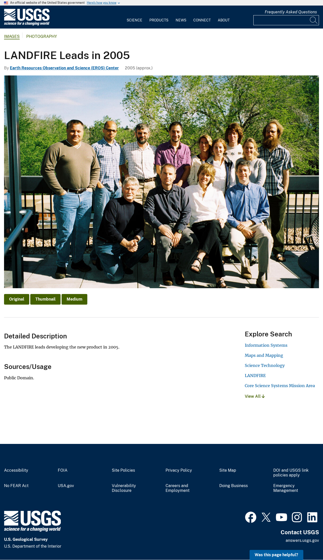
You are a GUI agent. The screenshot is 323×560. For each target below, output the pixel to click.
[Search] (314, 20)
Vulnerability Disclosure (124, 488)
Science (134, 20)
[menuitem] (134, 17)
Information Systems (266, 345)
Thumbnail (45, 299)
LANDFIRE (255, 375)
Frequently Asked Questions (291, 12)
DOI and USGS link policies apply (291, 472)
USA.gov (66, 486)
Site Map (227, 470)
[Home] (26, 24)
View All (255, 396)
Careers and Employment (178, 488)
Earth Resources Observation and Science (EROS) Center (64, 68)
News (181, 20)
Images (12, 36)
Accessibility (16, 470)
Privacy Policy (179, 470)
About (224, 20)
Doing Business (233, 486)
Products (158, 20)
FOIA (62, 470)
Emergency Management (285, 488)
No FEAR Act (16, 486)
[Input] (286, 20)
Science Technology (265, 365)
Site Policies (123, 470)
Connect (202, 20)
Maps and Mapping (264, 355)
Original (16, 299)
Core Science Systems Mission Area (280, 385)
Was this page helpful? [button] (276, 554)
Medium (74, 299)
